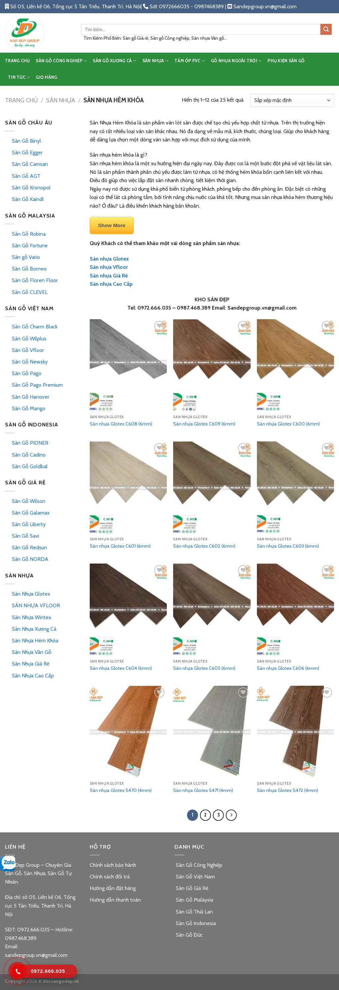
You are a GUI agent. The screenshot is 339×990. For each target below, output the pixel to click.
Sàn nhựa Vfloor (109, 267)
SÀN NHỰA (155, 61)
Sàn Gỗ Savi (25, 536)
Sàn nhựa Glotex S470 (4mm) (121, 790)
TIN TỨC (19, 77)
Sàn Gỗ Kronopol (31, 187)
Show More (111, 225)
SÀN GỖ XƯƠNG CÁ (114, 61)
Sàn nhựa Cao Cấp (111, 284)
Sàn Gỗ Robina (29, 234)
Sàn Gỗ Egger (27, 152)
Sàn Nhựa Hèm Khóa (35, 640)
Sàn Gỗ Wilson (28, 501)
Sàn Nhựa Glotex (31, 594)
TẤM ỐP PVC (189, 61)
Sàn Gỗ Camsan (30, 164)
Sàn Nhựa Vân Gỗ (31, 652)
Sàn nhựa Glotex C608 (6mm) (121, 424)
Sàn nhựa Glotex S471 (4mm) (203, 790)
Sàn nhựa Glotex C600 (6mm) (288, 424)
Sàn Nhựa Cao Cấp (33, 675)
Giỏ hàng (46, 77)
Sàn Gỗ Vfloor (28, 350)
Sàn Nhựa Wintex (31, 617)
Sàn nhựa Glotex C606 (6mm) (288, 668)
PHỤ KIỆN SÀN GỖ (286, 60)
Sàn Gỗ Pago (26, 373)
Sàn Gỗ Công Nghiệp (198, 865)
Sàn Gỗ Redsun (29, 547)
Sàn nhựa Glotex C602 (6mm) (204, 546)
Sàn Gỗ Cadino (29, 455)
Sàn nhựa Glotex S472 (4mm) (287, 790)
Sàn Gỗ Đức (188, 935)
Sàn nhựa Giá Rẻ (109, 275)
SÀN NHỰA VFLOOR (36, 605)
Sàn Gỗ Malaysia (193, 900)
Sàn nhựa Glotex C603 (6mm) (288, 546)
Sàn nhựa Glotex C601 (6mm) (120, 546)
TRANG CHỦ (17, 60)
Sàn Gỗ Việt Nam (194, 876)
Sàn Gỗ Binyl (26, 141)
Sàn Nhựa (60, 100)
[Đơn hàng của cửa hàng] (292, 100)
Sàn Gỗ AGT (26, 176)
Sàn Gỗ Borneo (29, 269)
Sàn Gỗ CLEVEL (30, 292)
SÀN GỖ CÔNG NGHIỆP (61, 61)
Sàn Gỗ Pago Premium (37, 385)
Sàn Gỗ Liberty (29, 524)
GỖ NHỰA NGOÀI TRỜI (236, 61)
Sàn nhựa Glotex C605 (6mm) (204, 668)
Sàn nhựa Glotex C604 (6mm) (121, 668)
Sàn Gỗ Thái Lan (193, 912)
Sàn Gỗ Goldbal (30, 466)
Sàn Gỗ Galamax (31, 513)
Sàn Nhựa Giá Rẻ (30, 664)
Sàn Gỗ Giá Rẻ (191, 888)
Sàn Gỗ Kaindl (28, 199)
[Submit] (326, 29)
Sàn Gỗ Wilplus (29, 338)
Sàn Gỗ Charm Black (35, 326)
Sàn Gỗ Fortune (30, 245)
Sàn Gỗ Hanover (30, 397)
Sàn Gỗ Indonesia (195, 923)
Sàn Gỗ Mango (28, 408)
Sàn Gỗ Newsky (30, 362)
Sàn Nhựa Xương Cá (34, 629)
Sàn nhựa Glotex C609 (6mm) (204, 424)
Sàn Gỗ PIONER (30, 443)
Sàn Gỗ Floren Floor (35, 280)
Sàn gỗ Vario (26, 257)
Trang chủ (21, 100)
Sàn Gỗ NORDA (30, 559)
